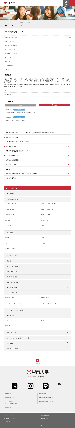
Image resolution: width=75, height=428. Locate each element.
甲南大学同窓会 (42, 393)
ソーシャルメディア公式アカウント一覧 (18, 338)
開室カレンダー (9, 61)
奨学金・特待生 (9, 41)
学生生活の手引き (10, 49)
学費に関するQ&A (10, 325)
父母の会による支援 (11, 53)
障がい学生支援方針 (12, 277)
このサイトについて (8, 415)
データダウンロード (12, 348)
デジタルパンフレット (11, 215)
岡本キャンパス (9, 297)
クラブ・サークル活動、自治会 (49, 204)
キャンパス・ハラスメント (14, 266)
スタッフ (43, 237)
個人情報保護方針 (45, 415)
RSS (20, 105)
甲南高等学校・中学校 (10, 397)
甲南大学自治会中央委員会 (45, 397)
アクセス (43, 243)
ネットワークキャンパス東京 (49, 303)
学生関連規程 (9, 65)
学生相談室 (10, 233)
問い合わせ (8, 94)
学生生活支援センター (13, 199)
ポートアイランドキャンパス (13, 303)
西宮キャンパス (45, 297)
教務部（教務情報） (12, 287)
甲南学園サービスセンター (45, 401)
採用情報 (7, 407)
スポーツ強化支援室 (12, 282)
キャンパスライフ (11, 188)
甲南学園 (7, 393)
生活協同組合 (11, 343)
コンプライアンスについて (10, 418)
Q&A (6, 243)
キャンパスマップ (12, 293)
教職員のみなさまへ (10, 248)
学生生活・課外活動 (11, 37)
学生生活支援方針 (12, 271)
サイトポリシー (44, 418)
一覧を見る (60, 105)
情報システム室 (11, 332)
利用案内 (7, 237)
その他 (7, 69)
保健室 (9, 261)
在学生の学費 (11, 315)
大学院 (42, 320)
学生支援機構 (11, 194)
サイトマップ (7, 421)
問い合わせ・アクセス (11, 57)
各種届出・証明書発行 (11, 45)
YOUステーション (12, 255)
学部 (6, 320)
